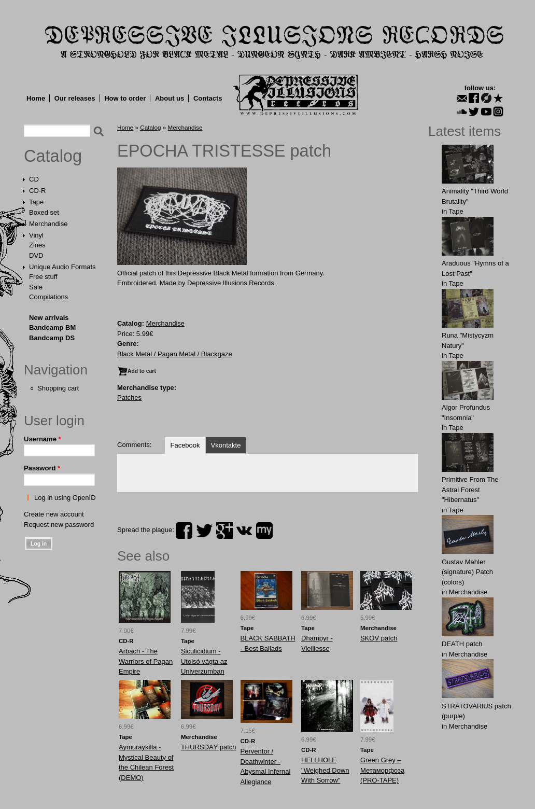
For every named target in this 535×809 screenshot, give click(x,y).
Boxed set (44, 212)
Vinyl (36, 235)
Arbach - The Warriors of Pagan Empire (146, 661)
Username (42, 439)
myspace (264, 530)
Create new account (54, 514)
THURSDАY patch (208, 747)
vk (244, 530)
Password (42, 468)
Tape (36, 202)
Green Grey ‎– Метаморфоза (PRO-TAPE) (382, 770)
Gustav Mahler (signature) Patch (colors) (467, 572)
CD (34, 179)
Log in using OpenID (65, 497)
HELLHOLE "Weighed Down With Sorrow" (325, 770)
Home (35, 98)
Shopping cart (58, 388)
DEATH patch (462, 644)
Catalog (53, 156)
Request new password (59, 524)
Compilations (48, 297)
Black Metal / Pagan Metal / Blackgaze (174, 354)
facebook (184, 530)
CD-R (37, 190)
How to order (125, 98)
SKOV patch (379, 638)
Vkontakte (226, 445)
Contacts (207, 98)
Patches (129, 397)
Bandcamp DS (52, 338)
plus (224, 530)
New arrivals (49, 318)
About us (169, 98)
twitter (204, 530)
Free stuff (43, 277)
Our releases (74, 98)
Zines (37, 245)
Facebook (185, 445)
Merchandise (48, 224)
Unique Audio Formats (62, 267)
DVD (36, 255)
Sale (36, 287)
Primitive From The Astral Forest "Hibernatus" (470, 490)
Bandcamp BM (52, 327)
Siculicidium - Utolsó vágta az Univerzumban (204, 661)
